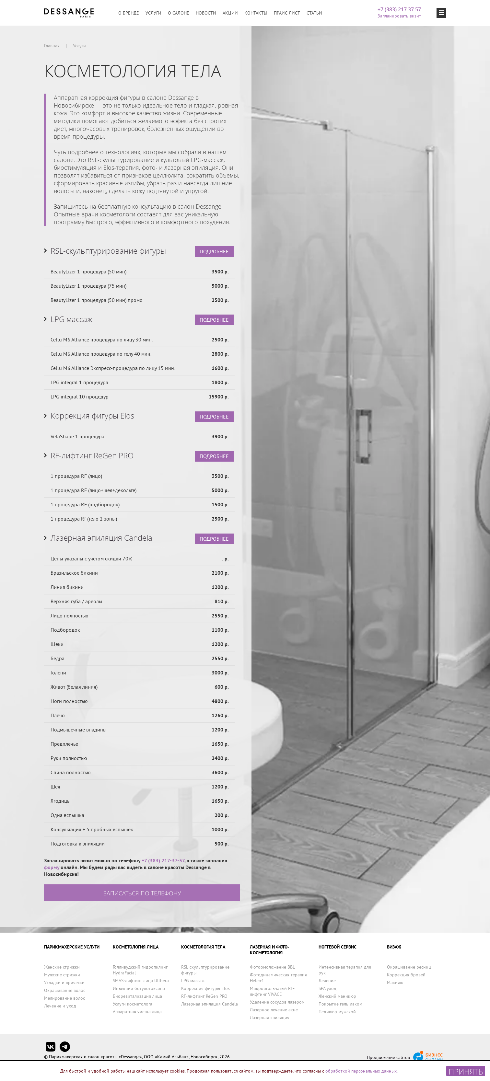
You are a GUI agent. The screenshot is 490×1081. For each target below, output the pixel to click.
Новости (206, 13)
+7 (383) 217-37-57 (163, 866)
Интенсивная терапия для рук (345, 970)
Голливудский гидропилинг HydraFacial (140, 970)
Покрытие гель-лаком (340, 1004)
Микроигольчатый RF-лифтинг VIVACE (272, 991)
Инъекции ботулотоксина (139, 988)
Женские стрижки (62, 967)
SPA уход (327, 988)
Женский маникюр (337, 996)
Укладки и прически (64, 982)
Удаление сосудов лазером (277, 1002)
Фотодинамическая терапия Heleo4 (278, 977)
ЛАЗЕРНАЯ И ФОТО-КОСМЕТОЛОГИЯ (269, 950)
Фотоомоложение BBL (272, 967)
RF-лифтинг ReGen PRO (204, 996)
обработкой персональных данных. (361, 1071)
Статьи (314, 13)
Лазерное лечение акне (274, 1010)
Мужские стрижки (62, 975)
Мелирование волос (64, 998)
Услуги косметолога (132, 1004)
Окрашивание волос (64, 990)
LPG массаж (192, 980)
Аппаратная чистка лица (137, 1012)
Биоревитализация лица (137, 996)
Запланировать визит (399, 16)
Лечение (327, 980)
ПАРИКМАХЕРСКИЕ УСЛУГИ (71, 947)
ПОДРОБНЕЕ (214, 252)
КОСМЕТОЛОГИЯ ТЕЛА (203, 947)
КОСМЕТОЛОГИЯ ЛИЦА (135, 947)
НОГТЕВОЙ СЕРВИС (337, 947)
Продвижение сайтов (388, 1057)
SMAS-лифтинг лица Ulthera (141, 980)
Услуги (153, 13)
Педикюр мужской (337, 1012)
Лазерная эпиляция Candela (209, 1004)
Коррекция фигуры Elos (205, 988)
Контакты (255, 13)
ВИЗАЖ (394, 947)
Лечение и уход (60, 1006)
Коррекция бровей (406, 975)
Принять (466, 1071)
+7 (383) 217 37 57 (399, 9)
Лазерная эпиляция (269, 1017)
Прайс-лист (287, 13)
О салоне (178, 13)
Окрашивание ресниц (409, 967)
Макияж (395, 982)
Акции (230, 13)
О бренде (128, 13)
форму (51, 872)
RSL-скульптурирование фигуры (205, 970)
